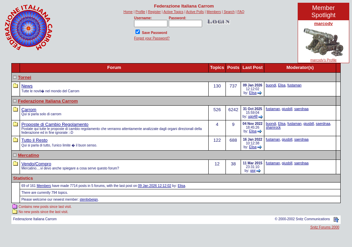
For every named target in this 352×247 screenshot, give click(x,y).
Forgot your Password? (151, 38)
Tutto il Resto (34, 140)
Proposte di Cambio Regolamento (54, 124)
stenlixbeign (89, 199)
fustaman (294, 85)
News (27, 86)
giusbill (287, 109)
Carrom (28, 109)
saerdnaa (301, 109)
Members (44, 186)
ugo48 (253, 116)
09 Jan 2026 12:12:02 (154, 186)
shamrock (273, 127)
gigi (253, 171)
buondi (271, 85)
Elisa (253, 93)
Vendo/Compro (36, 163)
